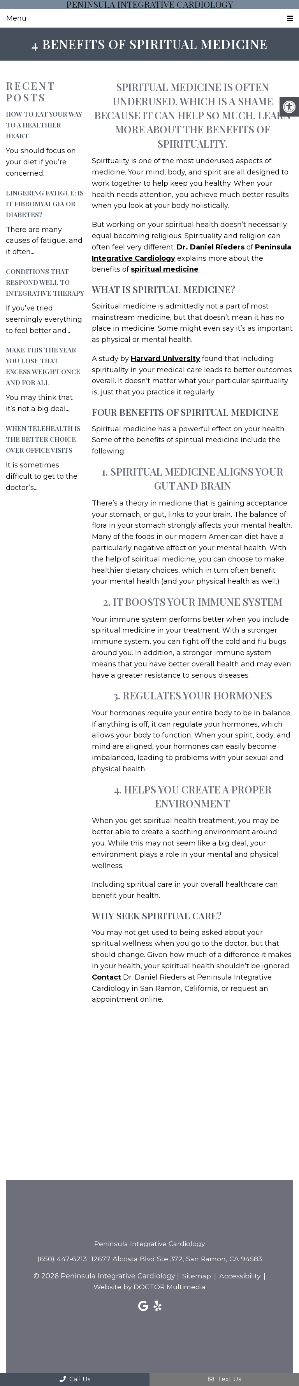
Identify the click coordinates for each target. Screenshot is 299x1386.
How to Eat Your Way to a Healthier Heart (44, 125)
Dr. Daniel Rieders (210, 247)
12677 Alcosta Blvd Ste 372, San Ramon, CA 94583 (177, 1259)
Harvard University (165, 358)
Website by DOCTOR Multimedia (149, 1287)
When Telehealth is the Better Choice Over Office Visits (43, 439)
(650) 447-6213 (60, 1259)
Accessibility (240, 1276)
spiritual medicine (165, 269)
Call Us (75, 1379)
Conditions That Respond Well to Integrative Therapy (45, 282)
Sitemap (196, 1276)
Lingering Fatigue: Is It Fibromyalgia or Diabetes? (45, 203)
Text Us (224, 1379)
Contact (106, 977)
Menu (16, 18)
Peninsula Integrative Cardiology (149, 4)
